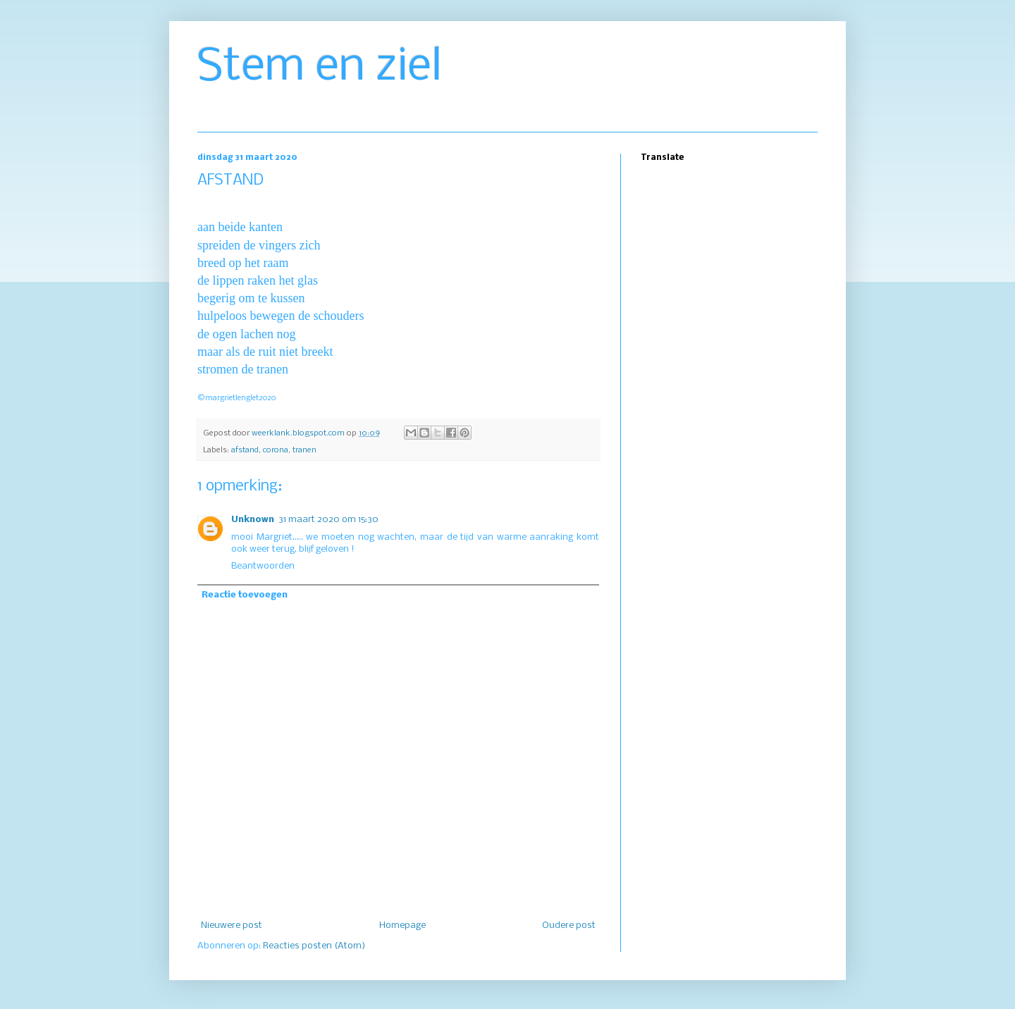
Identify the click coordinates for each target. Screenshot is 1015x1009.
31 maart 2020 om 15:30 (328, 519)
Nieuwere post (231, 925)
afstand (245, 450)
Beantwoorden (263, 566)
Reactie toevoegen (245, 595)
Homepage (402, 925)
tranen (304, 450)
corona (275, 450)
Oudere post (569, 925)
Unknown (252, 519)
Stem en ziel (319, 68)
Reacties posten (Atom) (314, 946)
